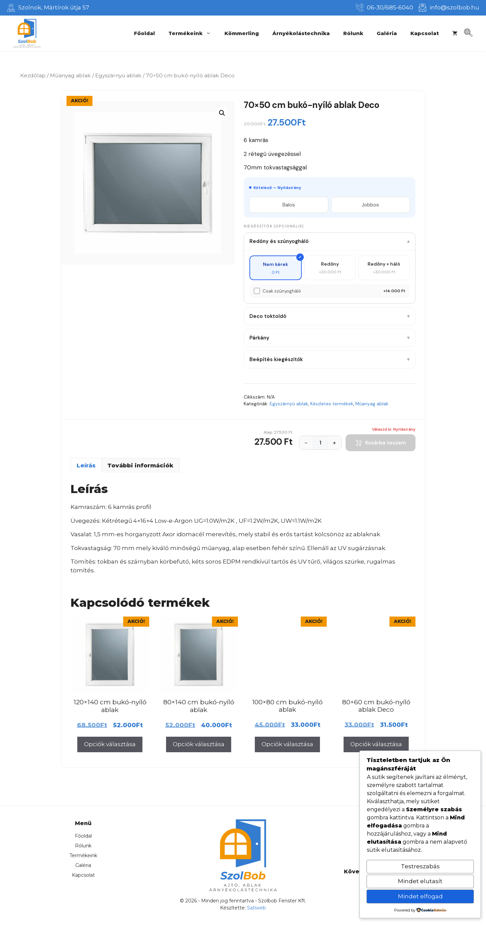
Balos (288, 204)
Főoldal (144, 33)
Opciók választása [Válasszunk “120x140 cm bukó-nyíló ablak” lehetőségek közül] (110, 744)
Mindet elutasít (420, 881)
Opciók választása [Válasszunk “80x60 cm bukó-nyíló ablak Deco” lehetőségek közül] (376, 744)
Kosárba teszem (380, 442)
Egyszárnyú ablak (118, 75)
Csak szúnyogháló (282, 291)
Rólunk (353, 33)
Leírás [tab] (86, 465)
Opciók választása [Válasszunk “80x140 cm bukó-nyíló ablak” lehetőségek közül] (198, 744)
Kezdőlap (33, 75)
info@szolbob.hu (454, 7)
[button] (222, 113)
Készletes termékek (331, 404)
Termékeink (193, 33)
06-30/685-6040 (390, 7)
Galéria (387, 33)
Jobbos (370, 204)
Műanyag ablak (70, 75)
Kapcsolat (424, 33)
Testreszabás (420, 866)
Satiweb (256, 908)
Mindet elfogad (420, 896)
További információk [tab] (140, 465)
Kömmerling (241, 33)
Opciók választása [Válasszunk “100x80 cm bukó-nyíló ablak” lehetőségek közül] (287, 744)
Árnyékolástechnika (301, 33)
